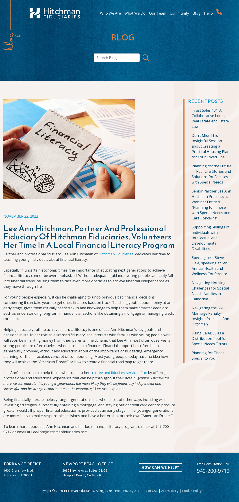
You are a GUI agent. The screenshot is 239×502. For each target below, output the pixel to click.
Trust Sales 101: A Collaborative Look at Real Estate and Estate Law (210, 118)
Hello (208, 13)
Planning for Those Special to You (208, 355)
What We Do (135, 13)
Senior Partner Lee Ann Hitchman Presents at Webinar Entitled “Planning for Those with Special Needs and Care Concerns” (211, 205)
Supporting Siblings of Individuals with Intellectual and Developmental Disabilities (211, 238)
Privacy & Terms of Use (140, 491)
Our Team (157, 13)
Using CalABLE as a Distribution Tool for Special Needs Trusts (209, 338)
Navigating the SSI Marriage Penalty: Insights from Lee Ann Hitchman (210, 316)
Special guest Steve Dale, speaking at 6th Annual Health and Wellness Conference (209, 265)
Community (179, 13)
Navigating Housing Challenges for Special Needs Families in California (210, 290)
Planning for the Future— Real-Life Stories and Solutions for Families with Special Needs (211, 174)
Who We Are (110, 13)
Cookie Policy (192, 491)
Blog (196, 13)
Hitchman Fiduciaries (116, 254)
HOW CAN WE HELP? (160, 467)
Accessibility (169, 491)
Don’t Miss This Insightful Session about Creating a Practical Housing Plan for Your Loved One (210, 146)
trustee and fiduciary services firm (119, 372)
